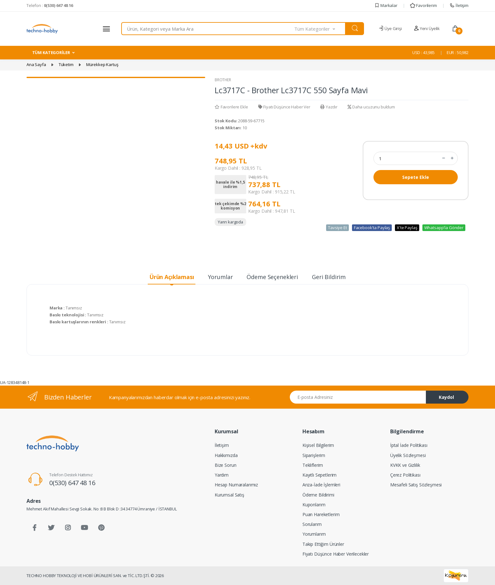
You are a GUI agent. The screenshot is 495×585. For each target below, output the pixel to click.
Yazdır (328, 107)
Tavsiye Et (337, 227)
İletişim (459, 5)
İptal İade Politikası (408, 445)
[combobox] (208, 28)
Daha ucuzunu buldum (371, 107)
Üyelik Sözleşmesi (408, 455)
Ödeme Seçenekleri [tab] (272, 277)
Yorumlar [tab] (220, 277)
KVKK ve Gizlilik (405, 465)
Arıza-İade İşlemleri (321, 485)
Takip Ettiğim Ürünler (323, 544)
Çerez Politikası (405, 475)
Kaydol (446, 397)
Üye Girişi (390, 28)
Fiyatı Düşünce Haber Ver (284, 107)
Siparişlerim (313, 455)
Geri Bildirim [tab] (329, 277)
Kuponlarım (313, 505)
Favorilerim (423, 5)
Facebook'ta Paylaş (372, 227)
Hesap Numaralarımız (236, 485)
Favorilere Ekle (231, 107)
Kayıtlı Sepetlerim (319, 475)
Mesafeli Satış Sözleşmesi (416, 485)
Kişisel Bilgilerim (318, 445)
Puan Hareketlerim (321, 514)
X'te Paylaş (407, 227)
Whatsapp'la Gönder (443, 227)
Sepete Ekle (415, 177)
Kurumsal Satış (229, 495)
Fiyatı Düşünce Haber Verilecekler (335, 554)
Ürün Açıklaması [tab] (171, 277)
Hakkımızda (226, 455)
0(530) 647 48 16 (72, 482)
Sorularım (312, 524)
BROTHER (223, 79)
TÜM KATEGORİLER (51, 52)
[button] (320, 28)
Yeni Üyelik (427, 28)
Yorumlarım (314, 534)
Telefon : (50, 5)
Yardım (222, 475)
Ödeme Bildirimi (318, 495)
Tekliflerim (312, 465)
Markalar (385, 5)
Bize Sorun (225, 465)
